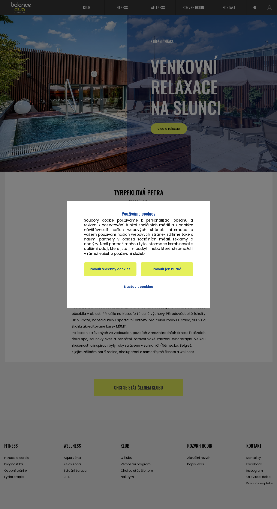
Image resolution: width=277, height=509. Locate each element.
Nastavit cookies (138, 286)
